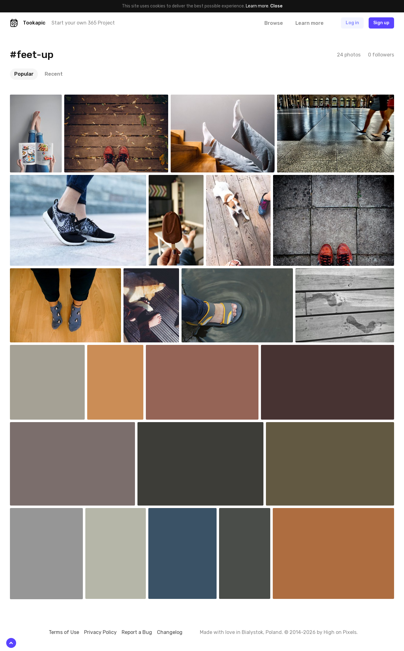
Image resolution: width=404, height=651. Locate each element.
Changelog (169, 632)
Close (276, 6)
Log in (352, 22)
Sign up (381, 22)
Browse (273, 23)
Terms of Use (64, 632)
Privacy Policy (100, 632)
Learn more (257, 6)
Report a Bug (137, 632)
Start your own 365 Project (83, 23)
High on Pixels (340, 632)
